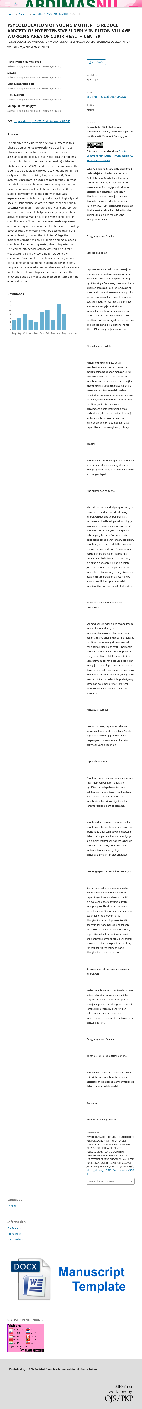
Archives (23, 14)
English (12, 1206)
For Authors (14, 1233)
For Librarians (15, 1239)
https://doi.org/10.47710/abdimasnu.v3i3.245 (42, 121)
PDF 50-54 (97, 62)
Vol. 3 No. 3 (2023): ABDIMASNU (50, 14)
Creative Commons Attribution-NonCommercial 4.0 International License (110, 155)
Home (10, 14)
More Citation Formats (101, 1181)
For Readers (14, 1228)
